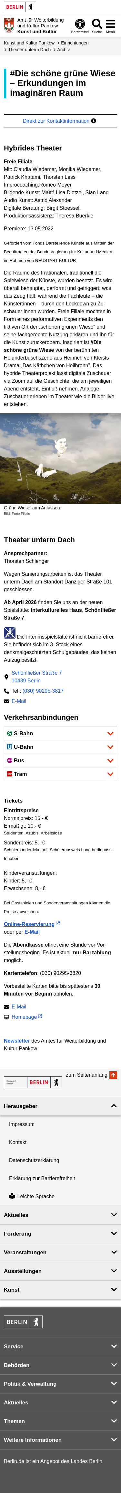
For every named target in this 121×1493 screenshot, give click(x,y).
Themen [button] (14, 1421)
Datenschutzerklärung (34, 1160)
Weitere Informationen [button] (33, 1440)
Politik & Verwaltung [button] (30, 1384)
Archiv (63, 49)
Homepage (24, 1017)
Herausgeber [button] (20, 1106)
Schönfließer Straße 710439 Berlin (37, 676)
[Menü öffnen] (110, 25)
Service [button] (14, 1347)
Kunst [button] (11, 1290)
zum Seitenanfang (86, 1075)
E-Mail (19, 701)
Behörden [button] (16, 1365)
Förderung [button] (17, 1234)
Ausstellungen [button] (23, 1271)
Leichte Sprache (32, 1196)
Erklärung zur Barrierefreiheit (42, 1178)
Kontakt (17, 1142)
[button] (60, 733)
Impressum (22, 1124)
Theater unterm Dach (29, 49)
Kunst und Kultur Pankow (29, 42)
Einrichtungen (75, 42)
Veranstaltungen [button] (25, 1252)
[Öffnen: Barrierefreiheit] (80, 25)
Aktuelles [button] (16, 1215)
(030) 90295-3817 (43, 691)
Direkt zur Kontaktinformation (59, 121)
